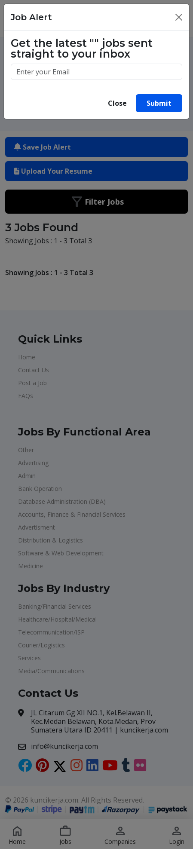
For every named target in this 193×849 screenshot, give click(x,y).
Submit (159, 103)
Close (117, 103)
